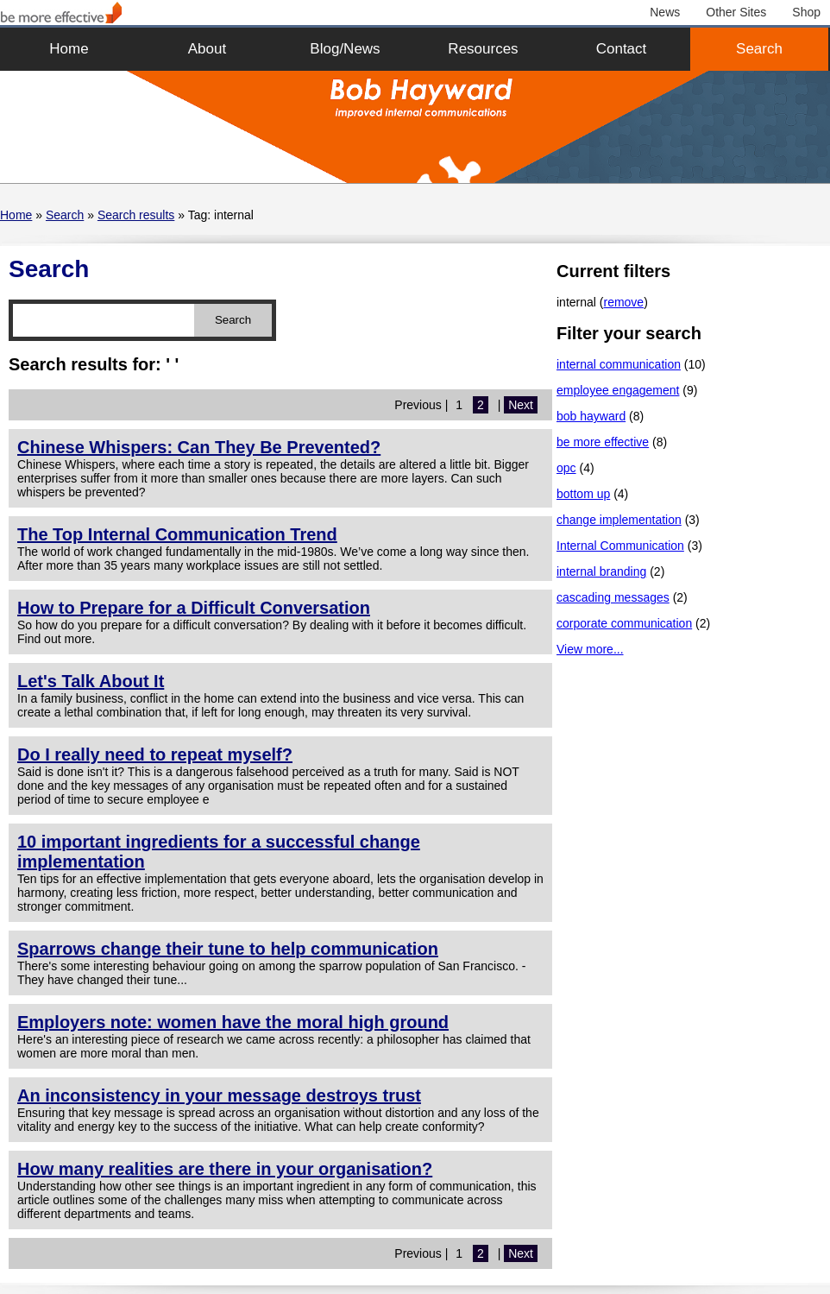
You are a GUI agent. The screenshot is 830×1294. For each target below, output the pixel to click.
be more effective (602, 442)
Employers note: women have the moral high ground (233, 1022)
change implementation (619, 520)
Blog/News (345, 49)
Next (520, 405)
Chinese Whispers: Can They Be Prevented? (198, 447)
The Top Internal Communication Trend (177, 534)
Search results (135, 215)
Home (68, 49)
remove (623, 302)
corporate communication (624, 623)
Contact (621, 49)
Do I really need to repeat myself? (154, 754)
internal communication (618, 364)
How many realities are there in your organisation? (224, 1168)
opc (566, 468)
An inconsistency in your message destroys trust (219, 1095)
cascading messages (613, 597)
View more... (590, 649)
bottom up (583, 494)
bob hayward (591, 416)
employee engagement (617, 390)
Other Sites (736, 12)
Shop (806, 12)
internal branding (601, 571)
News (665, 12)
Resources (483, 49)
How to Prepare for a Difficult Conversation (193, 607)
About (207, 49)
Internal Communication (620, 545)
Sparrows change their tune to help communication (227, 948)
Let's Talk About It (90, 681)
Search (759, 49)
